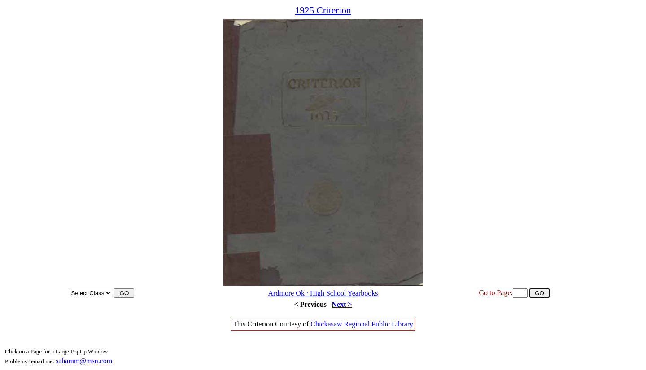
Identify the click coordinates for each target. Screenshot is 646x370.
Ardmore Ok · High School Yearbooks (323, 293)
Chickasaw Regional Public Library (361, 324)
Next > (342, 304)
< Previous (310, 304)
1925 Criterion (323, 10)
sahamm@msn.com (84, 361)
